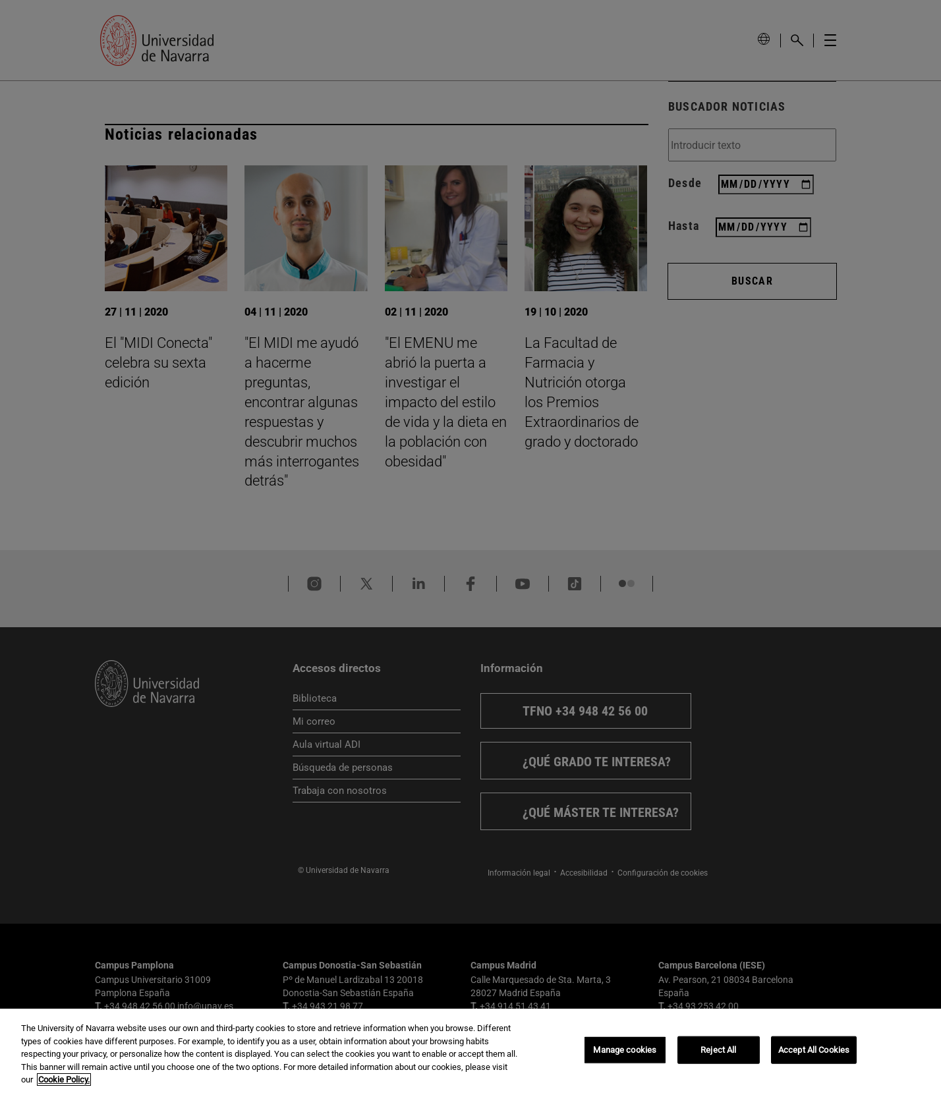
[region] (470, 1051)
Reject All (718, 1050)
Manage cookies (624, 1050)
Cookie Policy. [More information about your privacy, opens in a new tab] (64, 1079)
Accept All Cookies (813, 1050)
